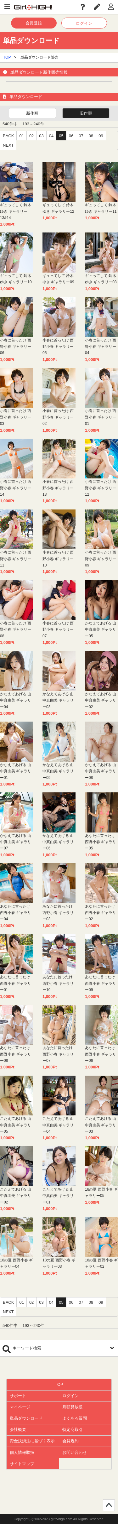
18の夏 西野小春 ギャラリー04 (16, 1263)
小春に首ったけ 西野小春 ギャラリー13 (58, 488)
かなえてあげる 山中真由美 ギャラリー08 (100, 771)
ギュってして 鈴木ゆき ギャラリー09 (58, 279)
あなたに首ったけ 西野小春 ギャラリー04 (15, 912)
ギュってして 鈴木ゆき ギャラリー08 (101, 279)
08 (91, 135)
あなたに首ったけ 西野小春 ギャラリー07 (58, 1054)
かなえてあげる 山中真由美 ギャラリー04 (15, 700)
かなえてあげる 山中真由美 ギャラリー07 (15, 842)
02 (31, 135)
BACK (8, 135)
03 (41, 135)
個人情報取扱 (22, 1452)
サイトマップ (22, 1463)
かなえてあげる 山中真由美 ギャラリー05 (100, 629)
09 (100, 135)
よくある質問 (74, 1418)
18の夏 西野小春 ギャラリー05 (101, 1192)
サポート (18, 1395)
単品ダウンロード (26, 1418)
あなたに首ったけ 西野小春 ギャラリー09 (100, 983)
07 (81, 135)
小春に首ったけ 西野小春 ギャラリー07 (58, 629)
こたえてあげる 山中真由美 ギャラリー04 (58, 1125)
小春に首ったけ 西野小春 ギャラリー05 (58, 346)
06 (71, 135)
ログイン (84, 23)
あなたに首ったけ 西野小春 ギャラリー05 (100, 842)
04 (51, 135)
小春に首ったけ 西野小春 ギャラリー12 (100, 488)
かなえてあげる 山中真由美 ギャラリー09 (58, 771)
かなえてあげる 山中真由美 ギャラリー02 (100, 700)
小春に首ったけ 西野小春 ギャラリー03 (15, 417)
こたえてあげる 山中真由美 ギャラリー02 (15, 1195)
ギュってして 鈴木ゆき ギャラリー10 (16, 279)
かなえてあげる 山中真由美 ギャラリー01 (15, 771)
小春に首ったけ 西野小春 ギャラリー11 (15, 558)
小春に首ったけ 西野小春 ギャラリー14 (15, 488)
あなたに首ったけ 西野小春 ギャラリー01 (15, 983)
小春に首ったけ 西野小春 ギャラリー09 (100, 558)
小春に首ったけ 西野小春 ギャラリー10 (58, 558)
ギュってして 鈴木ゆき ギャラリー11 (101, 208)
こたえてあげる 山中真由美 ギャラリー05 (15, 1125)
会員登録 (33, 23)
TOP (7, 57)
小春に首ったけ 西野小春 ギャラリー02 (58, 417)
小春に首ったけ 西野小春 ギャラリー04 (100, 346)
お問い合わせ (74, 1452)
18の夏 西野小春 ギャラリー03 (58, 1263)
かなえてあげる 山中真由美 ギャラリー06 (58, 842)
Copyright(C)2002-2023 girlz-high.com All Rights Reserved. (59, 1519)
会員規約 (70, 1440)
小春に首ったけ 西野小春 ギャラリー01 (100, 417)
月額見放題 (72, 1407)
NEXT (8, 145)
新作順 (32, 113)
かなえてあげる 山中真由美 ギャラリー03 (58, 700)
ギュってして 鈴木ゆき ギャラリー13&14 (15, 211)
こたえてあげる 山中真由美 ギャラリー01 (58, 1195)
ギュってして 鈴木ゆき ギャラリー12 (58, 208)
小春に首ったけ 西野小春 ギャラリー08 (15, 629)
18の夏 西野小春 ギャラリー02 (101, 1263)
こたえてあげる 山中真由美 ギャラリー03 (100, 1125)
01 (21, 135)
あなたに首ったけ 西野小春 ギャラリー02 (100, 912)
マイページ (20, 1407)
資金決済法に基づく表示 (32, 1440)
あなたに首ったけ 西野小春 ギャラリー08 (15, 1054)
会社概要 (18, 1429)
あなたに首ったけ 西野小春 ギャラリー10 (58, 983)
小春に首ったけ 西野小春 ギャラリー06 (15, 346)
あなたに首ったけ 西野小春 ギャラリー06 (100, 1054)
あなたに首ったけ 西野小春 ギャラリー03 (58, 912)
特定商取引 (72, 1429)
